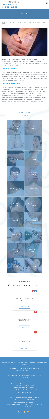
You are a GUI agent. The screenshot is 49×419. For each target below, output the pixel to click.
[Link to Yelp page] (33, 291)
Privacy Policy (20, 362)
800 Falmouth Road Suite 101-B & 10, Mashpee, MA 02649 (24, 340)
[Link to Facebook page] (35, 291)
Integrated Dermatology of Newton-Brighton (11, 22)
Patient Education (41, 22)
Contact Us (24, 364)
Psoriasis (3, 23)
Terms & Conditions (30, 362)
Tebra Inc (12, 362)
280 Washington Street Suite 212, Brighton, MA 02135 (24, 299)
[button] (46, 3)
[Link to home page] (20, 4)
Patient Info (32, 22)
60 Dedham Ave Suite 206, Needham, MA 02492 (24, 320)
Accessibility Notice (42, 362)
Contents (25, 22)
